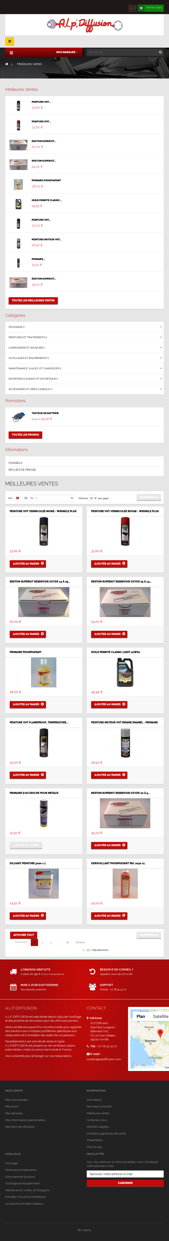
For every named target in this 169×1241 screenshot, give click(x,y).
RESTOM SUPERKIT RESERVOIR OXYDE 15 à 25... (40, 581)
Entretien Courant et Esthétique (25, 1196)
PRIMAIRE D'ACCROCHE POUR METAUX (34, 793)
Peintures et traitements (20, 1170)
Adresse (94, 1018)
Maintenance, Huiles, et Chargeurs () (35, 368)
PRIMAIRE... (38, 259)
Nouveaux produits (99, 1106)
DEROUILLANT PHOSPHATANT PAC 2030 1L (118, 863)
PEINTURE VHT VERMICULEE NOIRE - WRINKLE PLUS (43, 511)
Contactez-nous (97, 1120)
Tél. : (92, 1046)
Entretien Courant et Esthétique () (33, 378)
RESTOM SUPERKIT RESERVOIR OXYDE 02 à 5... (120, 793)
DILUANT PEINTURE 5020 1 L (28, 863)
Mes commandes (16, 1099)
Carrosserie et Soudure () (27, 347)
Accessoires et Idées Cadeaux (24, 1203)
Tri (31, 498)
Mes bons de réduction (20, 1126)
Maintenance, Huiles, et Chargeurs (27, 1190)
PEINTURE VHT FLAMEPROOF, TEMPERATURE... (39, 722)
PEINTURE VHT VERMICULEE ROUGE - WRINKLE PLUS (125, 511)
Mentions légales (98, 1126)
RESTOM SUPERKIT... (44, 141)
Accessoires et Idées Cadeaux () (30, 389)
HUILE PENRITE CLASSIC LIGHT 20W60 (115, 652)
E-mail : (94, 1054)
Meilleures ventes (21, 89)
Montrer (83, 498)
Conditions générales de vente (106, 1133)
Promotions (15, 400)
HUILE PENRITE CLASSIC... (47, 200)
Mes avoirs (12, 1106)
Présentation (95, 1140)
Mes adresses (14, 1113)
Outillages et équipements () (29, 358)
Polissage (11, 1163)
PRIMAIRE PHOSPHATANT (46, 180)
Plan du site (94, 1147)
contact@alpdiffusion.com (104, 1059)
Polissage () (16, 326)
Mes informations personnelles (25, 1120)
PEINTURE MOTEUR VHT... (47, 239)
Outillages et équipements (22, 1183)
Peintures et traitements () (28, 337)
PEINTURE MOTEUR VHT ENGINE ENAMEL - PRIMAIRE (124, 722)
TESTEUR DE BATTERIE (45, 413)
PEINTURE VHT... (41, 102)
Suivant (80, 942)
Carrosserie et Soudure (20, 1176)
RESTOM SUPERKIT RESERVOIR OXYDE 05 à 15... (121, 581)
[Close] (168, 2)
